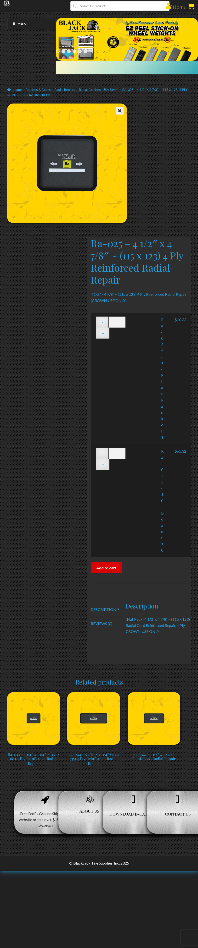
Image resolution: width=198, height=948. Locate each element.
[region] (127, 39)
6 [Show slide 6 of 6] (85, 51)
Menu (19, 23)
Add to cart (106, 567)
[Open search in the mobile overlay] (120, 6)
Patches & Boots (38, 90)
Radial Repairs (64, 90)
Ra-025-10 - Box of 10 (162, 500)
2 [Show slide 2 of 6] (63, 51)
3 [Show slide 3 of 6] (69, 51)
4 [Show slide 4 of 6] (74, 51)
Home (17, 90)
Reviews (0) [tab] (101, 623)
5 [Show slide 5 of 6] (80, 51)
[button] (120, 111)
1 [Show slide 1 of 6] (58, 51)
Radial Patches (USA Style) (99, 90)
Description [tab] (103, 609)
